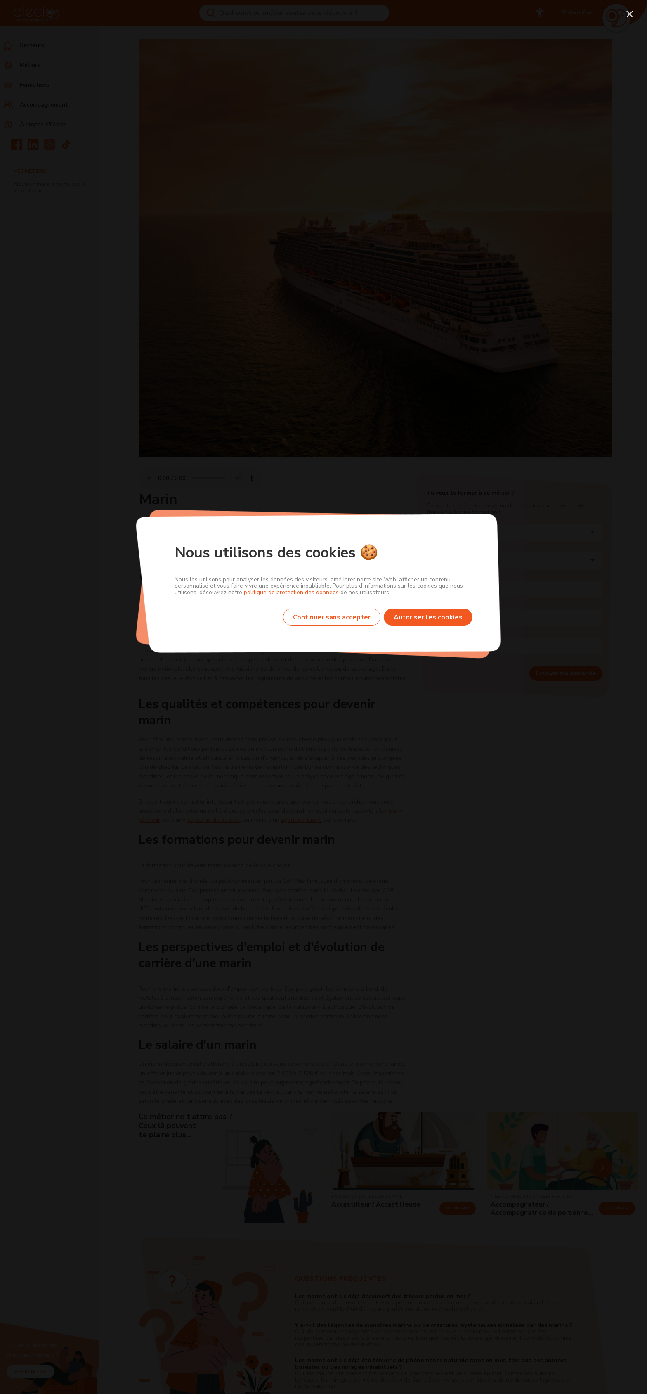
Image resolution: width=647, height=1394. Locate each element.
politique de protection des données (292, 592)
